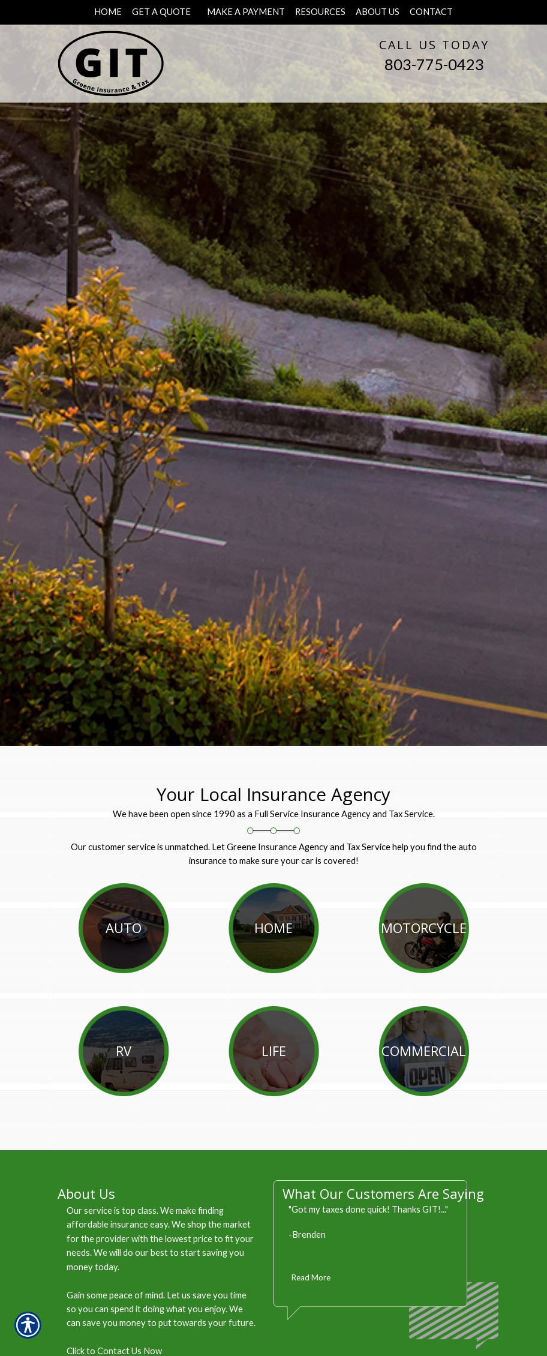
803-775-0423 (434, 64)
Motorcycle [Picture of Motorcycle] (424, 928)
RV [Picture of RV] (123, 1051)
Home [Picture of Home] (273, 928)
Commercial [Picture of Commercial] (423, 1051)
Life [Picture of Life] (274, 1051)
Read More (310, 1277)
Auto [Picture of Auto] (124, 928)
